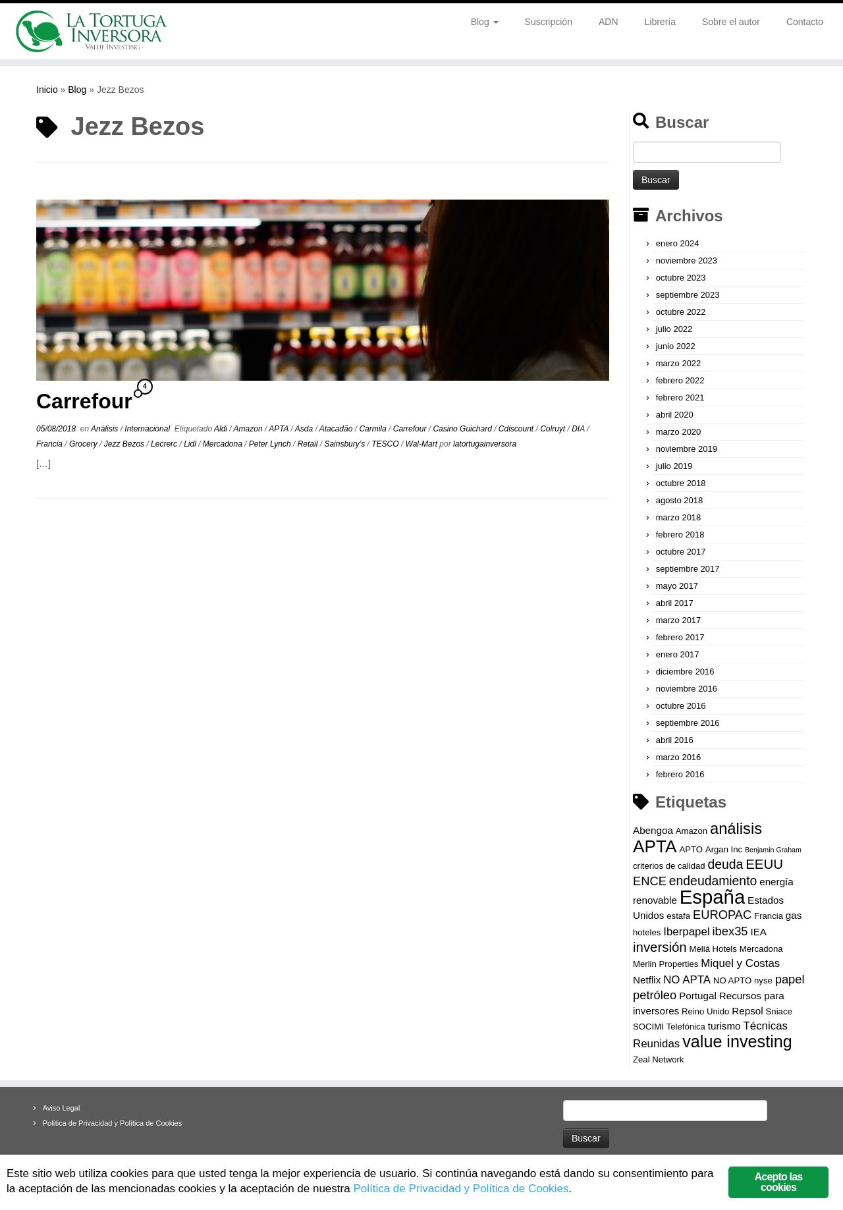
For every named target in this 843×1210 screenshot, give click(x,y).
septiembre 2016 (688, 723)
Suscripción (548, 21)
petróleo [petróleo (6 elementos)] (654, 995)
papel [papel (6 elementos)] (790, 979)
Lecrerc (165, 444)
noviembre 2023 (686, 260)
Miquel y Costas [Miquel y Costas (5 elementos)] (740, 963)
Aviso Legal (61, 1108)
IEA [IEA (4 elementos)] (758, 931)
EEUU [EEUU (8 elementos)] (764, 864)
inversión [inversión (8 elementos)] (660, 947)
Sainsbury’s (345, 444)
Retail (309, 444)
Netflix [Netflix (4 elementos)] (647, 979)
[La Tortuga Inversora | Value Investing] (97, 31)
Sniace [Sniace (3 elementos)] (779, 1011)
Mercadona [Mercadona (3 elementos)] (761, 949)
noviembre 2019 (686, 449)
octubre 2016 (681, 706)
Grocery (84, 444)
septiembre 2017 (688, 569)
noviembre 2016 (686, 689)
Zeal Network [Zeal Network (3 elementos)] (658, 1059)
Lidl (191, 444)
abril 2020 (674, 415)
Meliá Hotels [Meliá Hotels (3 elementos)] (713, 949)
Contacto (804, 21)
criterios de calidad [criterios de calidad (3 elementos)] (669, 866)
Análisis (106, 428)
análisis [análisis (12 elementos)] (736, 828)
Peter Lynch (271, 444)
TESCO (386, 444)
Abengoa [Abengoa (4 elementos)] (653, 830)
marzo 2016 (678, 757)
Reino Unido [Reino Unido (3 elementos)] (705, 1011)
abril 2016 (674, 740)
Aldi (221, 428)
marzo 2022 (678, 363)
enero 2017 (677, 654)
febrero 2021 (680, 397)
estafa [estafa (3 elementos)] (678, 916)
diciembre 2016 (685, 671)
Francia (50, 444)
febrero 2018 (680, 534)
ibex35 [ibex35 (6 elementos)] (730, 931)
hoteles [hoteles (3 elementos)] (647, 932)
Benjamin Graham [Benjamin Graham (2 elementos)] (773, 850)
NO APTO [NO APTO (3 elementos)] (732, 980)
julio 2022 (674, 329)
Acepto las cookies (779, 1182)
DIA (579, 428)
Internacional (148, 428)
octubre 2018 (681, 483)
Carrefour (84, 401)
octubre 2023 (681, 278)
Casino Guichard (463, 428)
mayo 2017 (677, 586)
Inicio (47, 89)
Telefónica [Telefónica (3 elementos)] (685, 1026)
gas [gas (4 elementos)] (794, 915)
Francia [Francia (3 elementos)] (768, 916)
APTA (279, 428)
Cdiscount (517, 428)
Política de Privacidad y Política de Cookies (112, 1123)
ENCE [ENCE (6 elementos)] (649, 881)
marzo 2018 (678, 517)
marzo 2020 (678, 432)
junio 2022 (675, 346)
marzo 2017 (678, 620)
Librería (660, 21)
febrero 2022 (680, 380)
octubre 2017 (681, 552)
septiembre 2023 (688, 295)
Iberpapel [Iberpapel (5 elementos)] (686, 931)
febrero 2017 (680, 637)
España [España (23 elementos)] (712, 897)
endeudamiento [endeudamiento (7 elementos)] (713, 880)
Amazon (249, 428)
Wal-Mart (423, 444)
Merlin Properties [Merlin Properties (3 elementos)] (665, 964)
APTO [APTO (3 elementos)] (691, 849)
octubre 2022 (681, 312)
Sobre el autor (731, 21)
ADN (608, 21)
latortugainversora (484, 444)
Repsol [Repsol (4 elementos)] (747, 1010)
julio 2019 (674, 466)
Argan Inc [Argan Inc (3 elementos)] (723, 849)
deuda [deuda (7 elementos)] (725, 864)
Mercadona (223, 444)
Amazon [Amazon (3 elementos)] (691, 831)
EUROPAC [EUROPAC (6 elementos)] (722, 914)
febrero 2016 (680, 774)
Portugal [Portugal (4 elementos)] (698, 995)
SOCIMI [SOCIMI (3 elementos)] (648, 1026)
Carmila (374, 428)
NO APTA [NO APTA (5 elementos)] (687, 980)
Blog (485, 21)
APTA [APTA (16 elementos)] (655, 846)
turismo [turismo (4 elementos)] (724, 1025)
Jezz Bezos (125, 444)
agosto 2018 (679, 500)
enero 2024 (677, 243)
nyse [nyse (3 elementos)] (763, 980)
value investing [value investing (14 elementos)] (737, 1041)
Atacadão (337, 428)
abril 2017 (674, 603)
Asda (305, 428)
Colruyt (553, 428)
